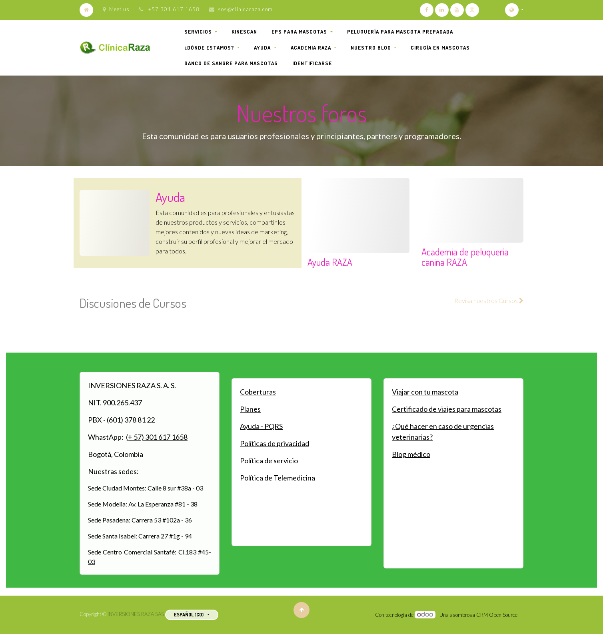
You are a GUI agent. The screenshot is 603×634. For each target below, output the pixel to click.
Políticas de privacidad (274, 443)
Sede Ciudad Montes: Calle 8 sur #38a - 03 (145, 488)
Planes (250, 409)
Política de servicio (269, 460)
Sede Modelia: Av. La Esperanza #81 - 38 (143, 504)
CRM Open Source (496, 615)
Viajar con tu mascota (425, 391)
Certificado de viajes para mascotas (446, 409)
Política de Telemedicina (277, 477)
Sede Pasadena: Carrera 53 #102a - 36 (140, 520)
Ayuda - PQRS (261, 426)
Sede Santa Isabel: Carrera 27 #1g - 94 (140, 536)
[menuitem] (244, 32)
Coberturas (258, 391)
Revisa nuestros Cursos (488, 300)
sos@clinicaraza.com (245, 9)
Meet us (116, 9)
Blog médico (411, 454)
